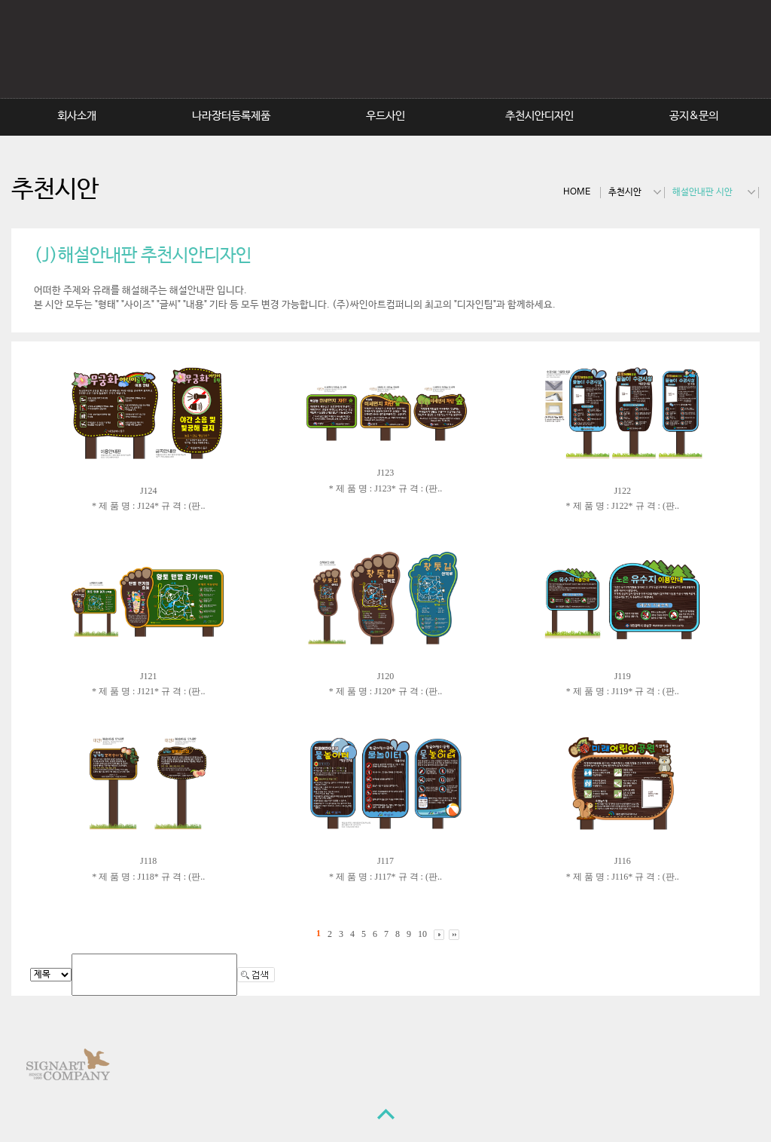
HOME (576, 192)
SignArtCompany (482, 56)
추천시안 (624, 192)
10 (422, 934)
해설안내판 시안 (702, 192)
